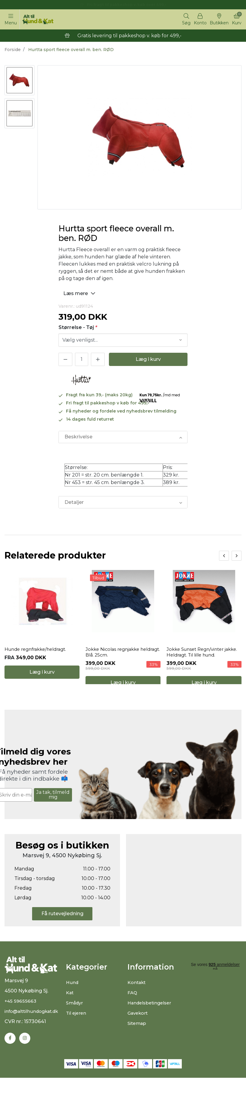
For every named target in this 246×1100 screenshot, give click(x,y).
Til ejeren (77, 1032)
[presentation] (224, 559)
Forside (12, 50)
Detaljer (73, 504)
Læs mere (80, 294)
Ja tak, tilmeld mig (53, 814)
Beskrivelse (78, 438)
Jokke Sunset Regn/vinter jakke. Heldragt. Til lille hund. (201, 663)
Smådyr (75, 1022)
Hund (72, 1001)
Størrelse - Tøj (77, 328)
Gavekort (139, 1032)
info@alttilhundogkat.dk (34, 1034)
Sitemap (138, 1042)
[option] (19, 81)
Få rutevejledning (62, 933)
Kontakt (138, 1001)
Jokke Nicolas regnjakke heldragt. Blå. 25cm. (115, 663)
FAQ (133, 1012)
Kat (70, 1012)
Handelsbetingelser (151, 1022)
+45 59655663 (21, 1024)
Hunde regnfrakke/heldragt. (38, 660)
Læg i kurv (148, 361)
